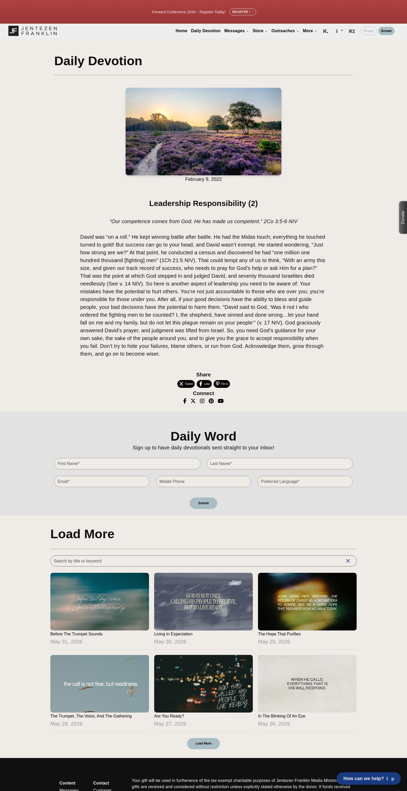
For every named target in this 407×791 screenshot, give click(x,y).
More (310, 31)
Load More (204, 743)
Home (181, 31)
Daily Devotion (206, 31)
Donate (386, 31)
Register (242, 12)
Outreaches (285, 31)
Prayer (369, 31)
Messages (236, 31)
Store (260, 31)
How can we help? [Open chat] (368, 778)
